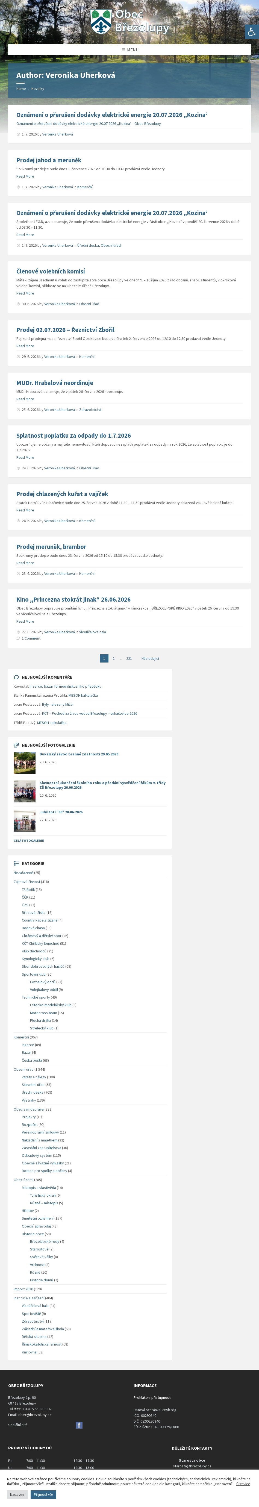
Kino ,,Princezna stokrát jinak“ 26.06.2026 (73, 599)
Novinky (37, 88)
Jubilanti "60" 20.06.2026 (61, 812)
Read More (25, 176)
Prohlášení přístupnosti (152, 1397)
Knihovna (29, 1352)
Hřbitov (28, 1210)
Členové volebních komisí (50, 271)
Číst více (243, 1483)
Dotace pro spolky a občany (44, 1170)
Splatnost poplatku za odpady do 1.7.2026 (73, 435)
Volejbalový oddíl (44, 989)
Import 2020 (23, 1289)
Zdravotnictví (90, 409)
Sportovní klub (34, 974)
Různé (35, 1272)
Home (21, 88)
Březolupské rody (44, 1241)
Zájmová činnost (27, 881)
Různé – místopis (44, 1202)
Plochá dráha (40, 1020)
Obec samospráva (29, 1109)
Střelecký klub (42, 1028)
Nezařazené (23, 872)
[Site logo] (129, 33)
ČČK (25, 897)
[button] (252, 32)
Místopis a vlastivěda (39, 1187)
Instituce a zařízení (29, 1298)
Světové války (41, 1256)
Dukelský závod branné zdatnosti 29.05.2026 (79, 754)
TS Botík (28, 889)
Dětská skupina (34, 1336)
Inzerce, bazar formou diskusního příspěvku (65, 686)
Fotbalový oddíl (42, 981)
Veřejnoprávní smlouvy (40, 1132)
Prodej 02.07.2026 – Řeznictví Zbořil (65, 330)
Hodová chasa (33, 927)
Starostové (39, 1249)
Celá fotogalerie (29, 840)
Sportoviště (31, 1313)
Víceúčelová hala (92, 631)
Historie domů (41, 1280)
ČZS (25, 904)
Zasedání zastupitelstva (41, 1147)
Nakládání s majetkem (39, 1140)
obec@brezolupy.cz (34, 1414)
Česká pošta (32, 1060)
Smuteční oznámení (38, 1218)
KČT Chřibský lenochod (40, 943)
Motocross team (43, 1012)
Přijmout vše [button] (43, 1494)
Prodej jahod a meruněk (48, 160)
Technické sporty (36, 997)
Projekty (29, 1116)
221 (129, 658)
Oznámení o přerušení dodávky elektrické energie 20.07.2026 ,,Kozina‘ (111, 115)
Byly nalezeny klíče (57, 704)
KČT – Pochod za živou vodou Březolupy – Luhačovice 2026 (89, 713)
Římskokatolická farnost (41, 1344)
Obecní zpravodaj (36, 1226)
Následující (150, 658)
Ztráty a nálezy (34, 1077)
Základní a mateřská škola (43, 1328)
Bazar (26, 1052)
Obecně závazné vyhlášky (43, 1163)
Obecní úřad (111, 245)
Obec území (23, 1179)
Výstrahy (29, 1100)
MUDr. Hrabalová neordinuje (54, 383)
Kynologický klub (35, 958)
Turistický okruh (43, 1195)
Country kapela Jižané (40, 920)
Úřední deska (88, 245)
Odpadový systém (37, 1155)
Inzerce (28, 1044)
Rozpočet (30, 1124)
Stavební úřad (33, 1084)
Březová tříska (34, 912)
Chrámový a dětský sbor (41, 935)
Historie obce (33, 1233)
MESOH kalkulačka (83, 695)
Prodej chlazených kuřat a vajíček (62, 494)
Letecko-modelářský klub (51, 1004)
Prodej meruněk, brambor (51, 547)
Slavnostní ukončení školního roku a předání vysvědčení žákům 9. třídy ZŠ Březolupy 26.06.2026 (103, 785)
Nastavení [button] (17, 1494)
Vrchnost (37, 1264)
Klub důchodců (34, 951)
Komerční (85, 186)
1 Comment (31, 638)
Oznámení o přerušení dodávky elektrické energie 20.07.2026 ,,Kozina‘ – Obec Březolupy (88, 123)
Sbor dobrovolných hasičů (43, 966)
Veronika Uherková (57, 134)
